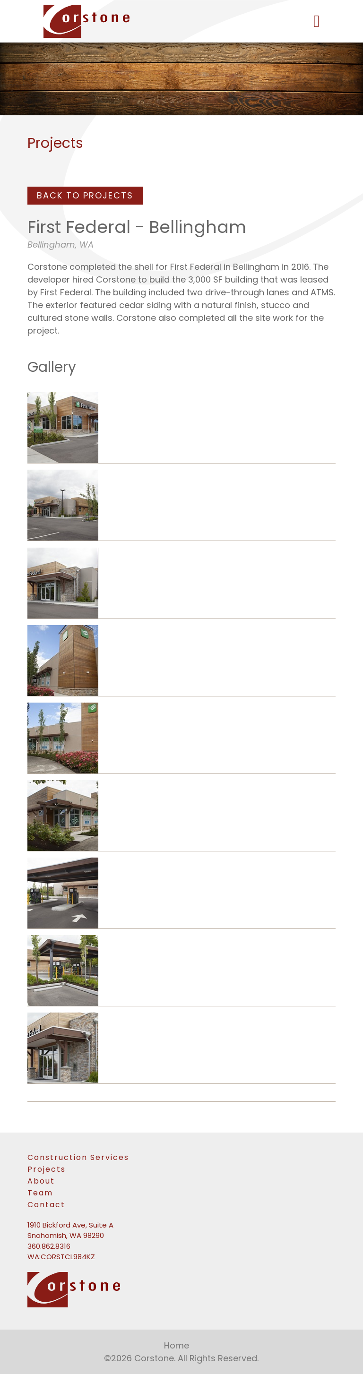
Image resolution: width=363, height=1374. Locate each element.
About (41, 1181)
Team (40, 1192)
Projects (46, 1169)
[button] (316, 21)
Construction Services (78, 1157)
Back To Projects (85, 195)
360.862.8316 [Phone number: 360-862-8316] (48, 1246)
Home (176, 1345)
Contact (46, 1204)
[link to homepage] (181, 21)
